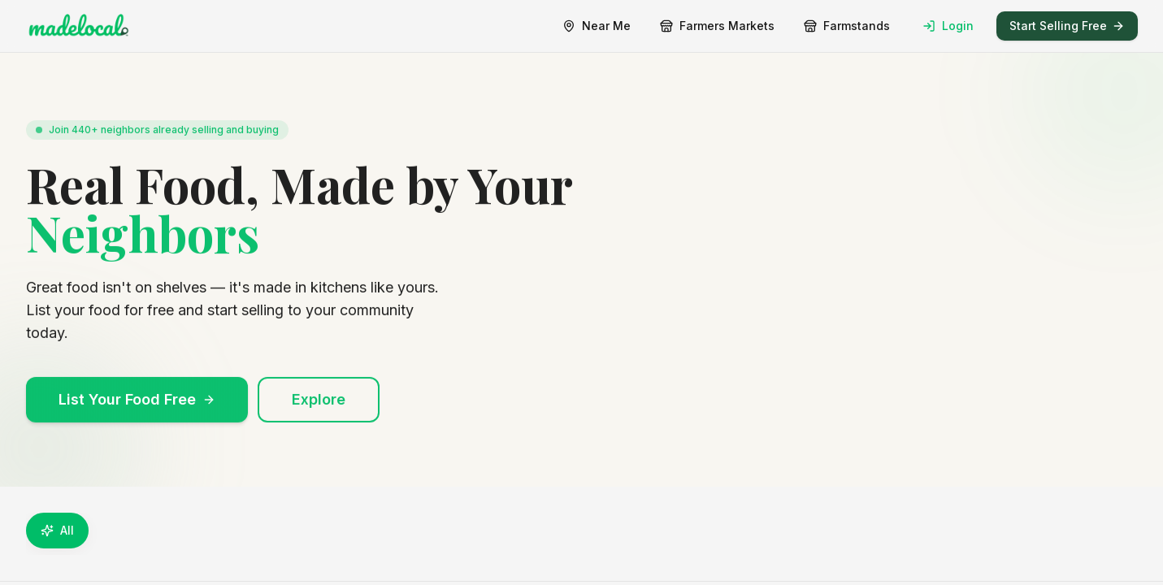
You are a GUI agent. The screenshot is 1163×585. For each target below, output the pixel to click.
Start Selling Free (1067, 25)
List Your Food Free (137, 407)
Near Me (596, 25)
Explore (318, 407)
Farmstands (847, 25)
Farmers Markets (717, 25)
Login (948, 25)
